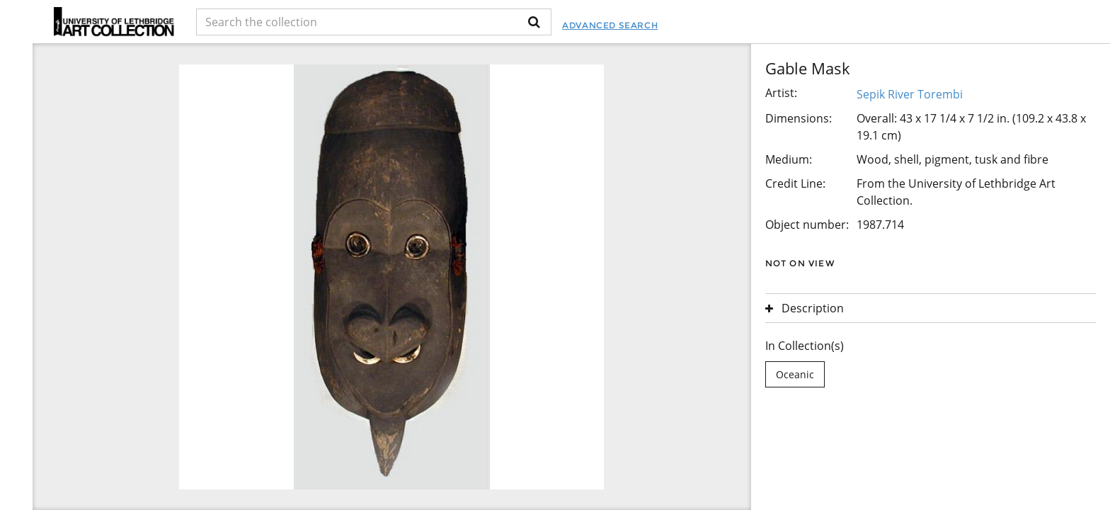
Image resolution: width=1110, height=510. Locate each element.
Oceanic (795, 374)
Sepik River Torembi (910, 94)
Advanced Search (610, 25)
